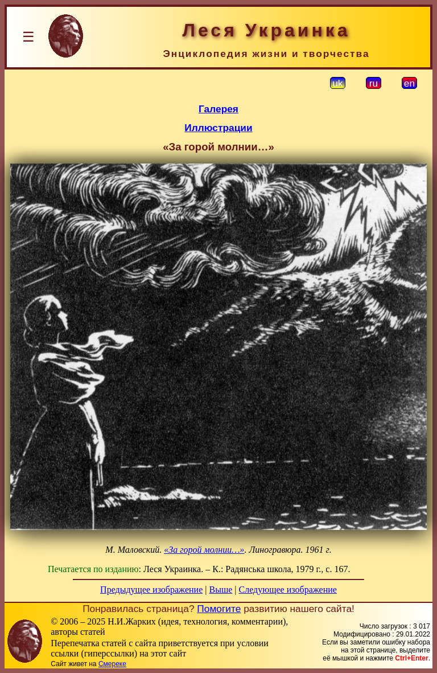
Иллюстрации (218, 127)
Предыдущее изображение (151, 589)
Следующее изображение (288, 589)
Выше (220, 589)
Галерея (218, 109)
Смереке (112, 664)
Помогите (219, 608)
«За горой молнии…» (204, 549)
